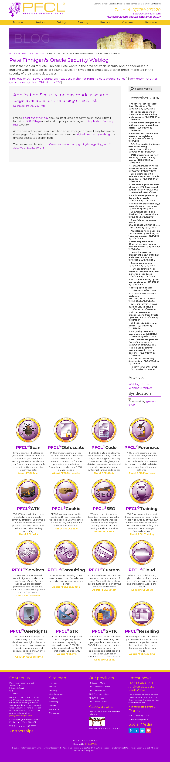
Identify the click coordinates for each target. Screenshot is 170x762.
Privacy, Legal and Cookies (113, 4)
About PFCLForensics (142, 473)
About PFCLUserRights (29, 656)
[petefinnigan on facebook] (136, 730)
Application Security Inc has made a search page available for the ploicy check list (61, 97)
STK (67, 631)
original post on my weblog (92, 134)
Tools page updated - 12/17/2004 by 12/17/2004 (142, 264)
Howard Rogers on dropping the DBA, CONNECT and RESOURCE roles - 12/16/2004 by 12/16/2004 (144, 256)
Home (12, 53)
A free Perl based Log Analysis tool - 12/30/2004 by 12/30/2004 (144, 361)
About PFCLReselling (142, 654)
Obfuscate (66, 447)
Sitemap (94, 740)
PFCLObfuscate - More (99, 686)
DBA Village (33, 121)
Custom (104, 569)
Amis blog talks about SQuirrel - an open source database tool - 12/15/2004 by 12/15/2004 (144, 245)
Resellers (53, 698)
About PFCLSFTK (104, 659)
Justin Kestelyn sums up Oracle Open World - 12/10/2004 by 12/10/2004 (143, 198)
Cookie (66, 508)
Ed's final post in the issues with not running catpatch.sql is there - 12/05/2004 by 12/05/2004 (144, 148)
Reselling (83, 22)
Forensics (141, 447)
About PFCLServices (28, 595)
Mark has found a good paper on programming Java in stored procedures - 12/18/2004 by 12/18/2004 (144, 273)
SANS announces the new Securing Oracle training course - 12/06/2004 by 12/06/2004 (143, 159)
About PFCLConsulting (66, 587)
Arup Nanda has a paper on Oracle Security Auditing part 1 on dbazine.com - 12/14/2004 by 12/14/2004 (145, 235)
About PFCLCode (104, 473)
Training (61, 22)
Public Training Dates (138, 719)
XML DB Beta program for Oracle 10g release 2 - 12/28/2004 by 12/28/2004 (143, 342)
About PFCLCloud (142, 589)
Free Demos (131, 4)
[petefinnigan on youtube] (148, 730)
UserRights (29, 631)
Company (127, 22)
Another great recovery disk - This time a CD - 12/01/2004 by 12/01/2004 (142, 106)
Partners (105, 22)
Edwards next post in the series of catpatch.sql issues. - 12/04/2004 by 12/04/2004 (143, 137)
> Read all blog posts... (142, 706)
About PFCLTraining (142, 534)
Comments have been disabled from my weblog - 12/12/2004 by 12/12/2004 (143, 214)
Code (104, 447)
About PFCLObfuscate (66, 473)
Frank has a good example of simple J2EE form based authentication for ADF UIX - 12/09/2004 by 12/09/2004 (144, 188)
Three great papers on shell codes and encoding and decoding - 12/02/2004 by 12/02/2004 (144, 116)
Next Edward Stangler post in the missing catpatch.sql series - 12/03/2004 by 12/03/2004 (144, 127)
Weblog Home (139, 384)
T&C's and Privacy (80, 740)
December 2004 (36, 53)
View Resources (56, 694)
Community (144, 4)
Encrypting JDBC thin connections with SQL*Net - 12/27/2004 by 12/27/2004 (143, 334)
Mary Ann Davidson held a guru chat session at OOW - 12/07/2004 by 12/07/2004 (144, 168)
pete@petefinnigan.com (147, 13)
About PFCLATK (28, 534)
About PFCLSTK (67, 654)
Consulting (66, 569)
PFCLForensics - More (99, 694)
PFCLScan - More (97, 683)
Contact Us (155, 4)
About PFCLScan (28, 473)
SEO (104, 508)
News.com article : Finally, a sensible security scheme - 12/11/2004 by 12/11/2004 (144, 206)
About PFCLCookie (66, 528)
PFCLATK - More (96, 698)
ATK (28, 508)
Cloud (142, 569)
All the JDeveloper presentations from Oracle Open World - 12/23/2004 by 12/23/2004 (143, 316)
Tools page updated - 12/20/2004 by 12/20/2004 (142, 289)
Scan (28, 447)
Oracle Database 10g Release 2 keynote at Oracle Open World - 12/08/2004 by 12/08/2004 (144, 178)
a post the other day (35, 117)
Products (18, 22)
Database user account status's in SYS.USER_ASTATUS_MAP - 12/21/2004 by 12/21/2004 (142, 297)
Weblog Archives (141, 387)
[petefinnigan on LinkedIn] (131, 730)
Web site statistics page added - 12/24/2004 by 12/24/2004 (143, 325)
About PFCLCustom (104, 589)
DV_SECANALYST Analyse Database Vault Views (141, 686)
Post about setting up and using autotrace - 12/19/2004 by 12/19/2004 (144, 282)
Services (40, 22)
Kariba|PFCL (91, 744)
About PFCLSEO (104, 531)
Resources (151, 22)
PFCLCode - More (97, 690)
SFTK (104, 631)
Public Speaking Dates (139, 716)
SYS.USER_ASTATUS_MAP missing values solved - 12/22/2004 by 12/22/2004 (143, 307)
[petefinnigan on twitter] (142, 730)
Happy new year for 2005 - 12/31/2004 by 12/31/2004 (144, 368)
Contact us (54, 713)
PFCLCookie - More (97, 701)
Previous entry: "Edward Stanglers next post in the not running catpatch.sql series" (68, 78)
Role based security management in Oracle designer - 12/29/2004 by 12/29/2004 (142, 352)
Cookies (52, 705)
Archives (22, 53)
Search (97, 4)
